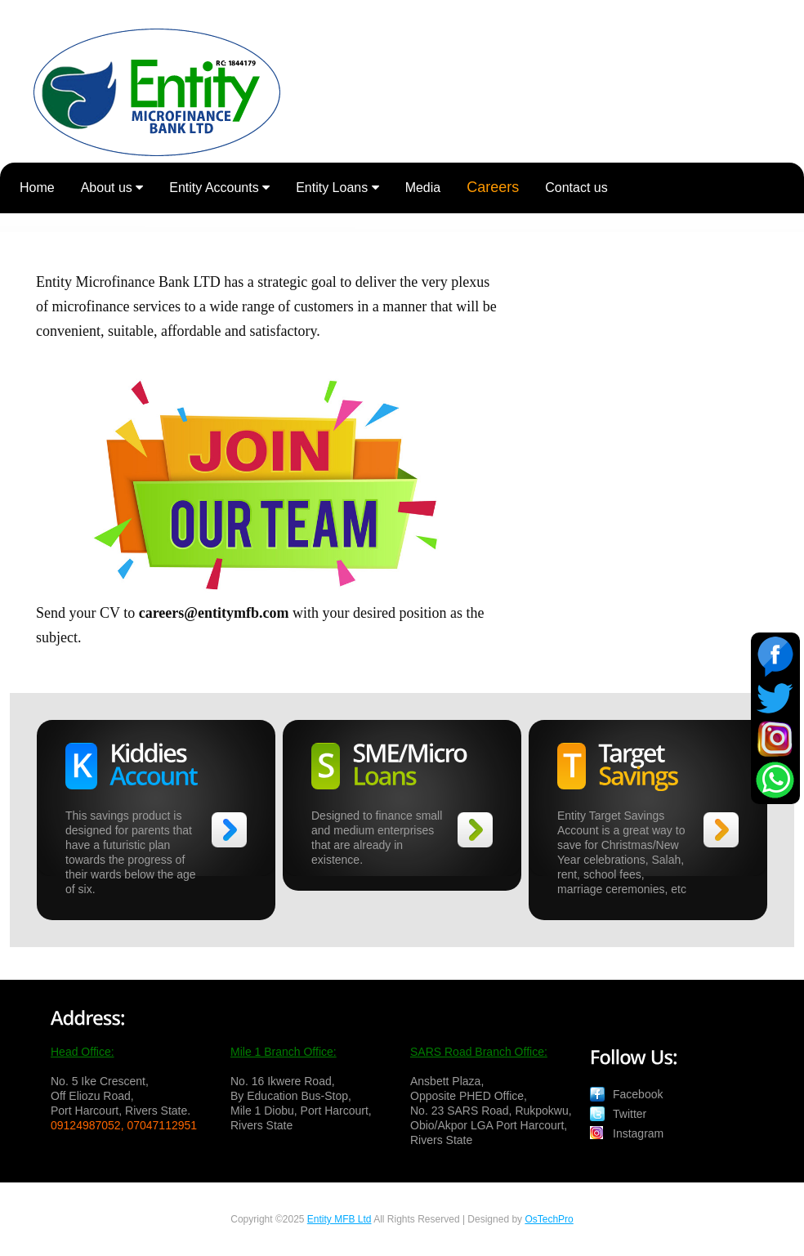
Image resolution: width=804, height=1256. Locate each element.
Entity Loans (337, 187)
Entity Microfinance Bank (157, 93)
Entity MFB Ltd (339, 1219)
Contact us (576, 187)
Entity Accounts (219, 187)
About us (112, 187)
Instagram (638, 1133)
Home (37, 187)
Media (423, 187)
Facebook (638, 1094)
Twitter (629, 1113)
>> (229, 829)
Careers (493, 187)
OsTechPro (549, 1219)
